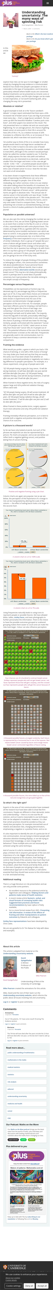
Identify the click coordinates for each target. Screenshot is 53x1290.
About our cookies (13, 1278)
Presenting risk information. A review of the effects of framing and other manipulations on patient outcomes (29, 913)
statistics (11, 1075)
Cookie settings (13, 1285)
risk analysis (12, 1082)
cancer (10, 1111)
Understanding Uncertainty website (18, 953)
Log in (5, 1002)
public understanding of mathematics (21, 1053)
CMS (9, 1118)
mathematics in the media (17, 1060)
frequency (7, 238)
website (17, 995)
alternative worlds (27, 270)
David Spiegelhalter (28, 25)
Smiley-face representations (15, 921)
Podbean (31, 1139)
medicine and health (15, 1104)
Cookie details (11, 1280)
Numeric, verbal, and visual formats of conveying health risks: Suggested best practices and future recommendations (27, 901)
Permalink (15, 1015)
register (14, 1002)
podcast (20, 1129)
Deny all (29, 1285)
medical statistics (14, 1067)
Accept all (42, 1285)
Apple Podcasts (13, 1139)
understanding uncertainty (17, 1096)
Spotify (23, 1139)
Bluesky (35, 1219)
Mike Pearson (39, 25)
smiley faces (19, 617)
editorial (11, 1089)
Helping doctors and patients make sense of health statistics (28, 894)
